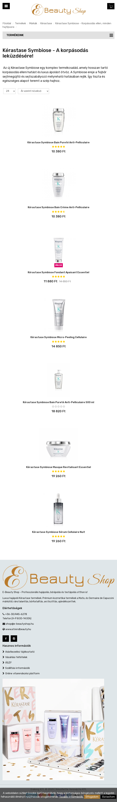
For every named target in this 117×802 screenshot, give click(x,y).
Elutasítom (108, 796)
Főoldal (7, 23)
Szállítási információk (17, 668)
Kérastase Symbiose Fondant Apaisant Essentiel (58, 272)
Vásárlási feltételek (16, 657)
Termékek (20, 23)
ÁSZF (8, 662)
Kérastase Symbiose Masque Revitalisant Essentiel (58, 467)
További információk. (71, 796)
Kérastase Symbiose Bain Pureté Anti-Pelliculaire (58, 142)
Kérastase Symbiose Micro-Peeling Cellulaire (58, 337)
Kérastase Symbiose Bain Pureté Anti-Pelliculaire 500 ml (58, 402)
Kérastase (46, 23)
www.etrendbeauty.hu (18, 629)
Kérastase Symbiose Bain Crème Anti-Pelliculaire (58, 207)
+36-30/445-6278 (16, 614)
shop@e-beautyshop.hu (20, 623)
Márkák (33, 23)
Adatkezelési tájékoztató (20, 651)
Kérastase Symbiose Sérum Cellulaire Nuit (58, 532)
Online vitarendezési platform (22, 673)
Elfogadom (92, 796)
